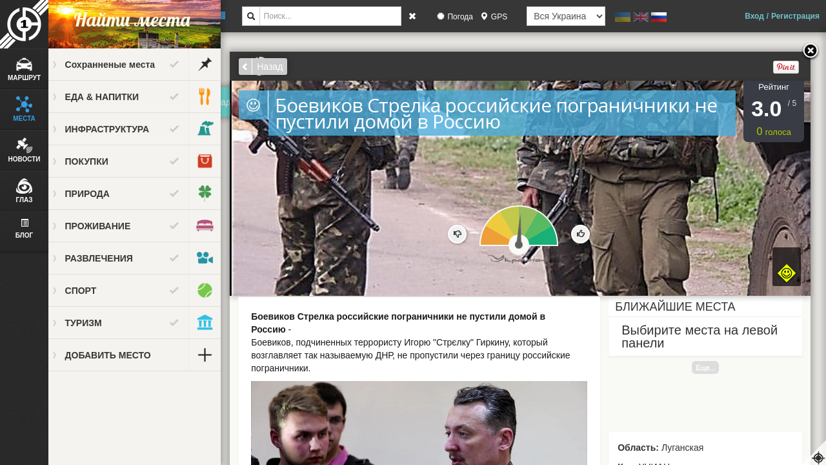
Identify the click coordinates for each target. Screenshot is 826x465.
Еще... (711, 367)
